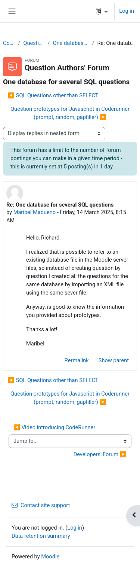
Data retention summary (41, 536)
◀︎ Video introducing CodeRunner (54, 427)
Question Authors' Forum (33, 43)
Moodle (50, 556)
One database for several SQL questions (71, 43)
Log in (126, 10)
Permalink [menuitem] (77, 360)
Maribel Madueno (34, 212)
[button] (102, 11)
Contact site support (41, 505)
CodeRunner (9, 43)
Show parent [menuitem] (114, 360)
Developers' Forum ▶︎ (100, 454)
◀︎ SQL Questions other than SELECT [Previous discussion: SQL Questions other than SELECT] (53, 95)
